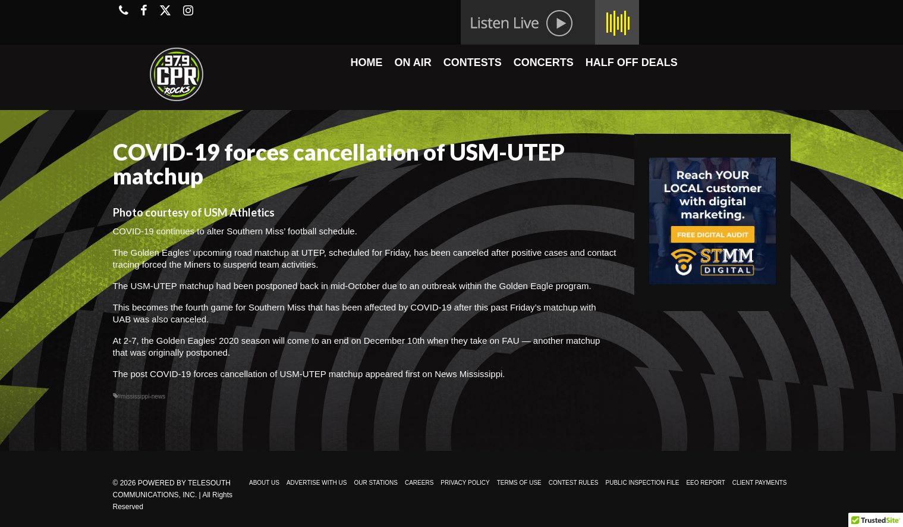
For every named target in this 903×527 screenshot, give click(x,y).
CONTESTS (472, 62)
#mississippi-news (142, 396)
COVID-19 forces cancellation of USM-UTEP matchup (256, 374)
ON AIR (412, 62)
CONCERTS (544, 62)
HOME (366, 62)
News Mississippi (468, 374)
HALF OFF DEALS (632, 62)
